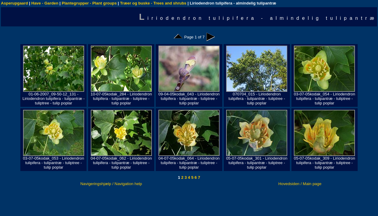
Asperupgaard (14, 3)
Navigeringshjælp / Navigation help (111, 184)
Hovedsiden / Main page (299, 184)
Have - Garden (44, 3)
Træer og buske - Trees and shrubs (153, 3)
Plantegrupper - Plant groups (89, 3)
